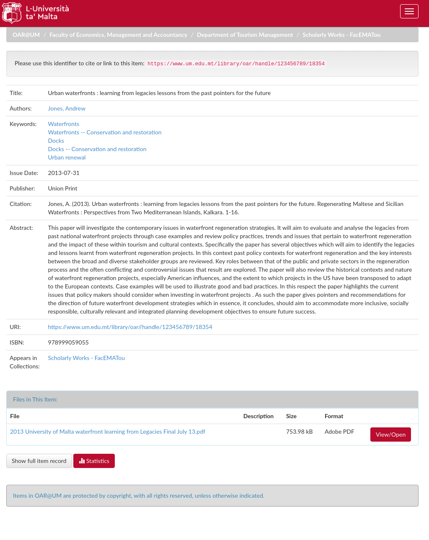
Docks (56, 140)
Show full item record (39, 460)
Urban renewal (67, 157)
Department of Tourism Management (245, 34)
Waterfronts (64, 123)
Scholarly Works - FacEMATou (341, 34)
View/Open (391, 434)
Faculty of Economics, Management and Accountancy (118, 34)
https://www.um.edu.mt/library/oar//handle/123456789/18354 (130, 326)
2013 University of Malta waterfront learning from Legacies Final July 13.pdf (107, 431)
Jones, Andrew (66, 108)
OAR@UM (26, 34)
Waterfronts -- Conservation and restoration (105, 132)
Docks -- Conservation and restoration (97, 148)
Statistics (94, 460)
